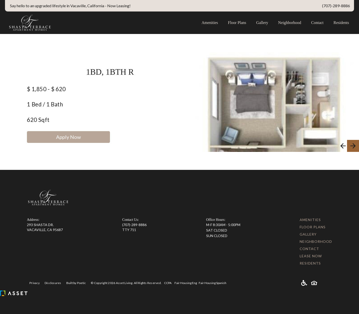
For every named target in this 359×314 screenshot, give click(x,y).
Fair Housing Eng (186, 283)
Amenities (209, 22)
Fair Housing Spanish (212, 283)
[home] (100, 22)
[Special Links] (135, 6)
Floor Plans (237, 22)
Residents (341, 22)
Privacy (34, 283)
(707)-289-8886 (134, 225)
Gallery (262, 22)
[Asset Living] (13, 293)
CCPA (168, 283)
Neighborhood (289, 22)
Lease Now (311, 256)
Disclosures (53, 283)
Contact (317, 22)
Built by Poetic (76, 283)
